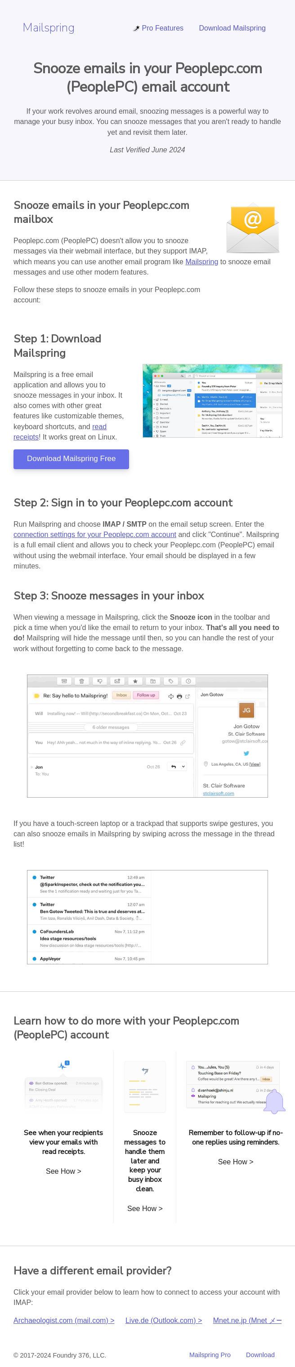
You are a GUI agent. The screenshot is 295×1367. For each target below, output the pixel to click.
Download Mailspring (232, 28)
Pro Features (157, 28)
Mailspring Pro (210, 1354)
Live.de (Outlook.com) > (163, 1320)
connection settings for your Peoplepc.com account (94, 534)
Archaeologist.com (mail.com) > (64, 1320)
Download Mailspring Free (71, 458)
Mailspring (48, 28)
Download (260, 1354)
